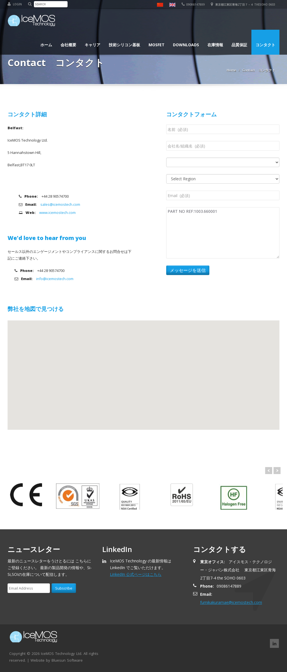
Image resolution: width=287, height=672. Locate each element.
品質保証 (239, 42)
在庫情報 (215, 42)
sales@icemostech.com (60, 204)
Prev (268, 470)
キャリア (92, 42)
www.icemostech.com (57, 212)
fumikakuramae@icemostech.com (231, 602)
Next (277, 470)
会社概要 (68, 42)
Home (231, 70)
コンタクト (265, 42)
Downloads (186, 42)
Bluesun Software (67, 660)
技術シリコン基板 (124, 42)
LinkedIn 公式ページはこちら (135, 574)
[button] (143, 378)
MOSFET (157, 42)
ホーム (46, 42)
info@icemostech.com (54, 278)
